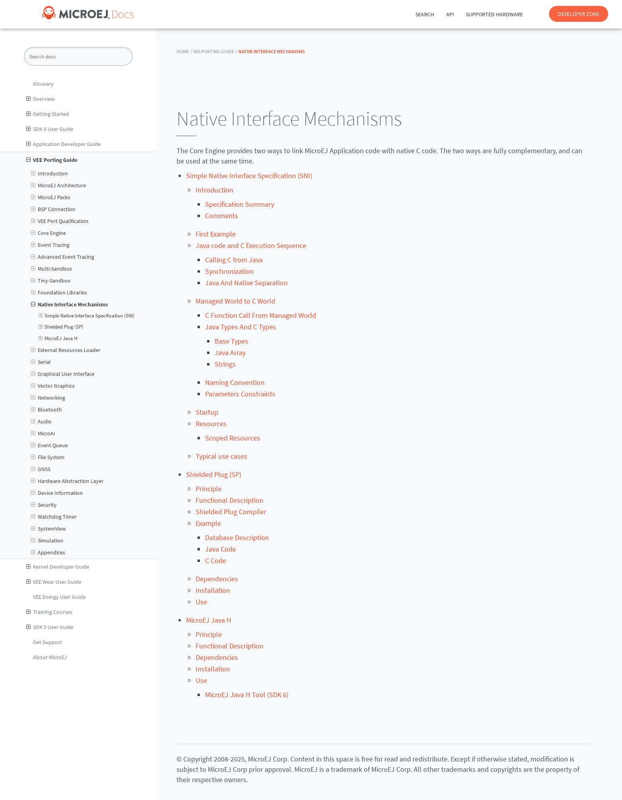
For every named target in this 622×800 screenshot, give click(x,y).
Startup (207, 412)
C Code (215, 560)
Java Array (230, 352)
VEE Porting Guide (51, 159)
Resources (211, 423)
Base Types (231, 341)
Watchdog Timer (54, 516)
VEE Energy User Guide (59, 596)
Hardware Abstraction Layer (67, 481)
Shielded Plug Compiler (231, 511)
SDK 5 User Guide (49, 627)
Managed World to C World (235, 301)
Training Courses (49, 611)
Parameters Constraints (240, 393)
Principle (209, 488)
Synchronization (229, 271)
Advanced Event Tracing (62, 256)
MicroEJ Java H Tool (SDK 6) (246, 694)
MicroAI (43, 433)
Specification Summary (239, 204)
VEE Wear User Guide (53, 581)
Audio (41, 421)
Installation (213, 590)
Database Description (237, 537)
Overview (40, 98)
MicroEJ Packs (50, 197)
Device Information (57, 492)
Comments (221, 215)
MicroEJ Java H (58, 338)
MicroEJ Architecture (58, 185)
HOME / (184, 51)
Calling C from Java (234, 259)
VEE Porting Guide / (215, 51)
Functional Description (229, 500)
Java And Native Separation (246, 282)
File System (48, 457)
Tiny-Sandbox (50, 280)
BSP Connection (53, 209)
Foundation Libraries (59, 292)
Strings (225, 364)
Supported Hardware (494, 14)
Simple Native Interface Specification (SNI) (86, 315)
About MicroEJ (50, 657)
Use (201, 601)
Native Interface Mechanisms (69, 304)
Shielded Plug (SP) (61, 327)
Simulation (47, 540)
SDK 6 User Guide (49, 129)
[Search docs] (78, 56)
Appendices (48, 552)
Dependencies (217, 578)
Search (424, 14)
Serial (41, 361)
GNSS (40, 469)
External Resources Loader (65, 350)
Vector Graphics (53, 385)
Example (208, 523)
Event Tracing (50, 244)
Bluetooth (46, 409)
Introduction (49, 173)
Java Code (220, 549)
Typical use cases (221, 456)
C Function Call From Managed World (260, 315)
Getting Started (47, 113)
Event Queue (49, 445)
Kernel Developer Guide (57, 566)
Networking (48, 397)
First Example (216, 233)
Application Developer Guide (63, 144)
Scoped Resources (232, 437)
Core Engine (48, 233)
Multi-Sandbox (51, 268)
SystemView (48, 528)
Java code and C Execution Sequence (251, 245)
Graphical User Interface (62, 373)
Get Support (47, 642)
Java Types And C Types (240, 326)
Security (44, 504)
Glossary (43, 83)
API (450, 14)
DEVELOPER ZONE (578, 13)
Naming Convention (235, 382)
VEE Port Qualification (59, 221)
